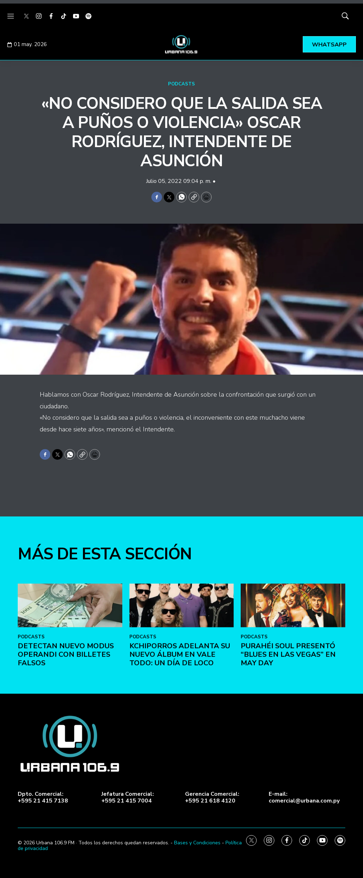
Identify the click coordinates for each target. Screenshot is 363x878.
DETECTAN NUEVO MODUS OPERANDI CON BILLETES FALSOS (66, 783)
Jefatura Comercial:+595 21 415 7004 (127, 797)
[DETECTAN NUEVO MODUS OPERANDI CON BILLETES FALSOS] (70, 735)
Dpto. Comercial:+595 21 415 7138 (43, 797)
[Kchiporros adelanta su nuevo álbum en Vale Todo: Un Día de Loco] (181, 735)
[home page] (181, 44)
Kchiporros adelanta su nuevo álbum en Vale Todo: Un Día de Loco (179, 783)
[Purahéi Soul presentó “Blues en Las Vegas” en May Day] (293, 735)
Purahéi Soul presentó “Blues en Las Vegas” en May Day (288, 783)
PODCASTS (181, 84)
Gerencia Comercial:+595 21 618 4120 (212, 797)
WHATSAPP (329, 45)
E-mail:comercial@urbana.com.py (304, 797)
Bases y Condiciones (197, 842)
